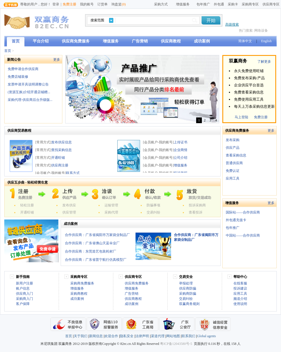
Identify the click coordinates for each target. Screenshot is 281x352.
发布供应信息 (61, 142)
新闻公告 (14, 60)
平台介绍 (41, 41)
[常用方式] (43, 142)
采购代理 (111, 212)
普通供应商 (234, 163)
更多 (56, 60)
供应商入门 (24, 294)
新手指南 (23, 277)
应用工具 (232, 178)
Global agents (206, 336)
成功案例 (202, 41)
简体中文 (245, 41)
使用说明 (240, 304)
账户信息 (23, 288)
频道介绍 (240, 299)
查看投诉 (195, 212)
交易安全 (186, 277)
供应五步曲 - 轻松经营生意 (27, 182)
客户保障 (23, 304)
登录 (55, 4)
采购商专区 (250, 4)
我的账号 (87, 4)
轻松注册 (27, 205)
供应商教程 (171, 41)
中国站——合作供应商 (243, 235)
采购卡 (233, 4)
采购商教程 (78, 294)
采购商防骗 (187, 294)
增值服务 (111, 41)
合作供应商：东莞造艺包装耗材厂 (90, 251)
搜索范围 (97, 20)
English (266, 41)
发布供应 (69, 205)
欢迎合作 (111, 336)
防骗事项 (153, 205)
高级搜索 (232, 25)
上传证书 (180, 142)
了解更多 (264, 62)
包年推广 (203, 4)
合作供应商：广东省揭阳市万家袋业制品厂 (97, 235)
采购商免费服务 (82, 283)
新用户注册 (24, 283)
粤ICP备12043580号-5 (176, 344)
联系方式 (73, 173)
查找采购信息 (61, 150)
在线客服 (240, 283)
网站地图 (173, 336)
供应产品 (232, 148)
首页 (16, 41)
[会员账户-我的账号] (50, 173)
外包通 (219, 4)
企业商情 (180, 150)
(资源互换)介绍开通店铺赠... (29, 92)
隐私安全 (127, 336)
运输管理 (111, 205)
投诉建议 (240, 288)
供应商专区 (271, 4)
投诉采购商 (197, 205)
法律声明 (142, 336)
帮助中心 (240, 277)
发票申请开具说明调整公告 (28, 84)
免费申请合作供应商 (23, 69)
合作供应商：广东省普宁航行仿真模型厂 (95, 260)
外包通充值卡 (236, 220)
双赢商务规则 (189, 304)
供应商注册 (59, 165)
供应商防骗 (187, 288)
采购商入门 (24, 299)
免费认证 (232, 171)
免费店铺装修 (18, 77)
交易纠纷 (153, 212)
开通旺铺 (58, 158)
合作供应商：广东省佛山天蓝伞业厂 (92, 243)
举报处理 (186, 283)
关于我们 (80, 336)
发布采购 (232, 140)
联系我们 (188, 336)
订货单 (102, 4)
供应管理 (69, 212)
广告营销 (140, 41)
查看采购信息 (236, 155)
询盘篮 (118, 4)
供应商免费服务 (76, 41)
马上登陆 (241, 117)
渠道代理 (158, 336)
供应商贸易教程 (19, 131)
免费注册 (69, 4)
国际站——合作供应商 (243, 212)
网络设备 (261, 30)
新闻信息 (96, 336)
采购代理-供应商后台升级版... (30, 100)
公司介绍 (180, 158)
